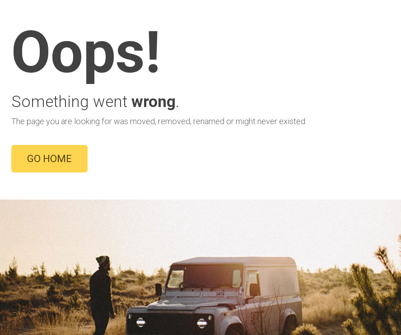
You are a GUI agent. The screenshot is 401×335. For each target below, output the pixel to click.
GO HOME (49, 158)
